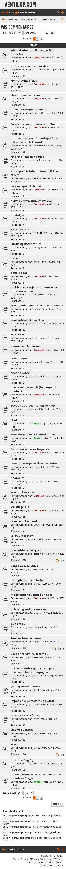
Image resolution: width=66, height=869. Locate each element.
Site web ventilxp (22, 730)
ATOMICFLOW (41, 232)
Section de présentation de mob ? (34, 405)
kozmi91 (38, 323)
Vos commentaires (17, 27)
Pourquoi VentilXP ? (24, 492)
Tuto (14, 744)
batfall (37, 704)
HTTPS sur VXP (20, 229)
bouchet (38, 160)
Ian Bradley (58, 856)
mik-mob (39, 337)
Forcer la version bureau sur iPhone (34, 124)
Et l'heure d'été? (22, 536)
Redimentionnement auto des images (37, 305)
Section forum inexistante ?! (30, 654)
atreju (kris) (40, 145)
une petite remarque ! (26, 550)
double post (19, 273)
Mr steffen (39, 376)
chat (14, 420)
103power (38, 569)
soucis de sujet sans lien (27, 320)
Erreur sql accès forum (26, 244)
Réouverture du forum (26, 638)
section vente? (21, 373)
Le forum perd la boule (26, 186)
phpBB (29, 859)
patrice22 (39, 361)
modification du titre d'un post (31, 595)
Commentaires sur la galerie (30, 449)
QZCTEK (38, 612)
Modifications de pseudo (27, 156)
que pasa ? (18, 624)
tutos (14, 258)
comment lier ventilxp (26, 521)
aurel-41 (38, 641)
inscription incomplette (27, 580)
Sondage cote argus (24, 566)
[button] (41, 39)
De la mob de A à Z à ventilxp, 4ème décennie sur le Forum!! (34, 140)
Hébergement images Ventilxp (31, 200)
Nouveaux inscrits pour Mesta (31, 66)
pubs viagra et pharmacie (28, 609)
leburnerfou (40, 627)
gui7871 (38, 409)
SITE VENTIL (18, 334)
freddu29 (38, 657)
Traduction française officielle (41, 862)
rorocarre (38, 539)
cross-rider (40, 481)
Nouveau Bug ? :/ (22, 760)
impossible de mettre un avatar (32, 701)
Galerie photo (20, 507)
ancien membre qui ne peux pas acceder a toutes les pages (32, 670)
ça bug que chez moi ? (26, 686)
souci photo (19, 358)
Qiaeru (60, 862)
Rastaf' (38, 423)
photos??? (18, 478)
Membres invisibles (24, 80)
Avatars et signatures (25, 346)
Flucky (37, 247)
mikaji (37, 261)
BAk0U (37, 583)
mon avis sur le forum (25, 715)
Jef (35, 178)
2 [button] (37, 38)
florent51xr (39, 553)
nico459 (38, 675)
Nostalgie (17, 215)
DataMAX (39, 57)
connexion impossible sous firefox (34, 463)
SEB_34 (38, 69)
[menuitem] (10, 12)
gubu (36, 733)
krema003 (39, 466)
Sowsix (37, 524)
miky (36, 718)
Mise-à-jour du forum (25, 95)
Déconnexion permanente (29, 109)
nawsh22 (38, 113)
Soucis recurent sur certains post (33, 434)
